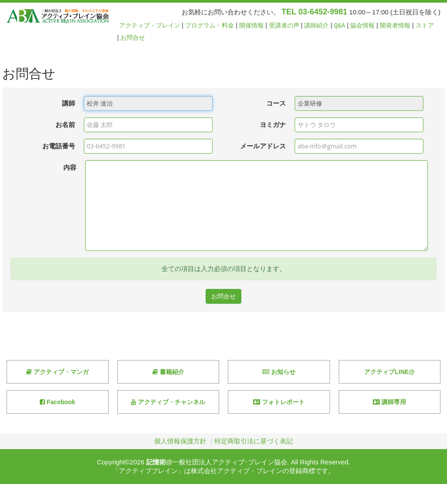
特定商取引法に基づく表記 (253, 441)
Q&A (339, 25)
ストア (425, 25)
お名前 (65, 124)
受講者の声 (284, 25)
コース (276, 103)
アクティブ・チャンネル (168, 401)
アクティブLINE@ (389, 371)
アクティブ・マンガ (57, 371)
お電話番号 (58, 146)
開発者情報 (395, 25)
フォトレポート (279, 401)
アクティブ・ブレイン (149, 25)
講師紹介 (316, 25)
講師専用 (389, 401)
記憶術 (156, 462)
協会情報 (362, 25)
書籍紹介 (168, 371)
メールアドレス (263, 146)
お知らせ (279, 371)
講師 (68, 103)
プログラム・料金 (209, 25)
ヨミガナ (273, 124)
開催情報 (251, 25)
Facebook (57, 401)
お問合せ (132, 38)
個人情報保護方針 (180, 441)
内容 (69, 167)
